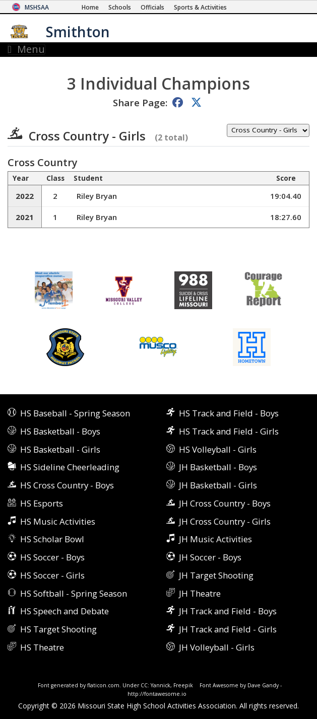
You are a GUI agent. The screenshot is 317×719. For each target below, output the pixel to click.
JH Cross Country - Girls (225, 521)
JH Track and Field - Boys (228, 611)
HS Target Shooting (58, 629)
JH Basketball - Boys (218, 467)
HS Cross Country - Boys (67, 485)
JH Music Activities (215, 539)
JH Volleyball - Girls (217, 647)
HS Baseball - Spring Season (75, 413)
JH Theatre (200, 593)
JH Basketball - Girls (218, 485)
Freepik (183, 685)
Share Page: (140, 102)
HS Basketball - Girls (60, 449)
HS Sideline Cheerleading (69, 467)
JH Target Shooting (216, 575)
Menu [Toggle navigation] (26, 49)
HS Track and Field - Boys (229, 413)
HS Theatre (42, 647)
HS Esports (41, 503)
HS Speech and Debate (64, 611)
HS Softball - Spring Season (73, 593)
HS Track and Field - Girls (229, 431)
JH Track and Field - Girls (228, 629)
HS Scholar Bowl (52, 539)
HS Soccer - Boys (52, 557)
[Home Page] (90, 7)
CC (144, 685)
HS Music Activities (57, 521)
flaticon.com (103, 685)
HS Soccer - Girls (52, 575)
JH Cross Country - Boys (225, 503)
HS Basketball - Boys (60, 431)
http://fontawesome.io (157, 693)
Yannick (160, 685)
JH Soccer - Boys (210, 557)
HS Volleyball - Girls (218, 449)
